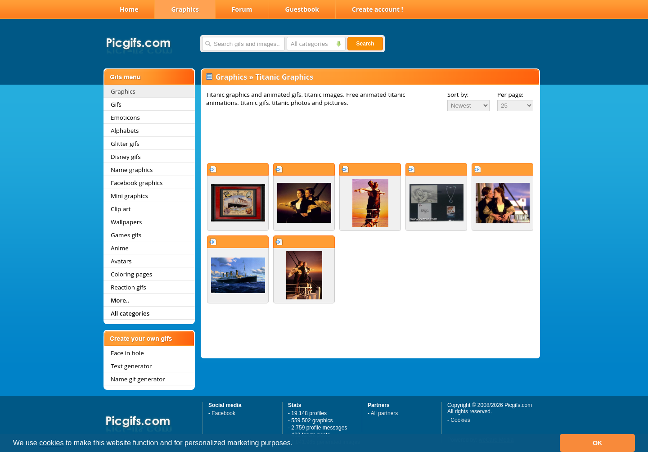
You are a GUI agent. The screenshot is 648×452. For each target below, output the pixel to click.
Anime (120, 248)
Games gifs (126, 235)
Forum (242, 9)
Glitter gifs (125, 144)
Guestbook (302, 9)
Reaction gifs (128, 287)
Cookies (460, 420)
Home (129, 9)
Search (365, 44)
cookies (51, 443)
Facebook (223, 413)
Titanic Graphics (284, 77)
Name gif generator (138, 379)
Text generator (131, 366)
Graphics (184, 9)
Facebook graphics (136, 183)
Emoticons (125, 117)
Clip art (120, 209)
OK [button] (598, 443)
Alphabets (125, 131)
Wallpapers (126, 222)
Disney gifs (126, 157)
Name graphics (132, 170)
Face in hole (127, 353)
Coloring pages (131, 274)
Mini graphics (129, 196)
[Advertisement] (370, 137)
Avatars (121, 261)
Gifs (116, 104)
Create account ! (377, 9)
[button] (296, 444)
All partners (384, 413)
